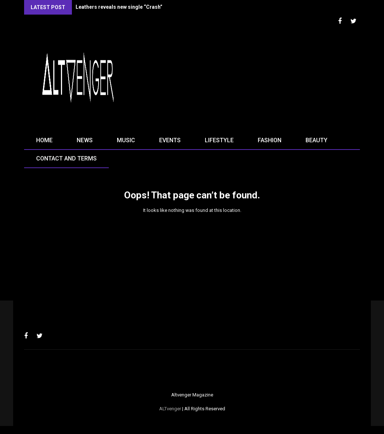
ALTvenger (170, 408)
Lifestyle (219, 140)
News (85, 140)
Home (44, 140)
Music (126, 140)
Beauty (316, 140)
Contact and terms (66, 158)
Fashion (269, 140)
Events (170, 140)
